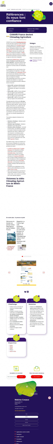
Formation (19, 439)
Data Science (24, 39)
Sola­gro (10, 51)
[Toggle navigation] (51, 3)
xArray (15, 169)
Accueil (8, 9)
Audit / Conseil (20, 436)
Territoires (10, 30)
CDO (9, 167)
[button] (11, 239)
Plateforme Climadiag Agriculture (37, 60)
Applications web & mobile (16, 9)
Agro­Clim (12, 139)
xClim (12, 169)
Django (11, 346)
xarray (11, 351)
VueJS (11, 348)
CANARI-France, (16, 59)
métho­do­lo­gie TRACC (21, 72)
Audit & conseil (30, 30)
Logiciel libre (11, 28)
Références (19, 441)
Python (11, 345)
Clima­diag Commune (21, 45)
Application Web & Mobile (33, 28)
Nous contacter (37, 376)
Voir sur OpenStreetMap (20, 410)
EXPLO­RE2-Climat (11, 153)
